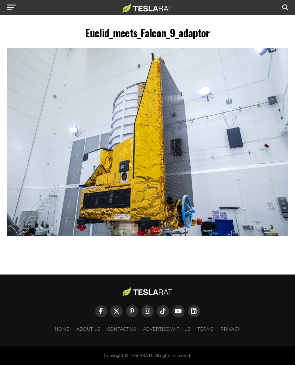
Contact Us (121, 329)
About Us (88, 329)
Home (62, 329)
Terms (205, 329)
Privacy (230, 329)
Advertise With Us (166, 329)
